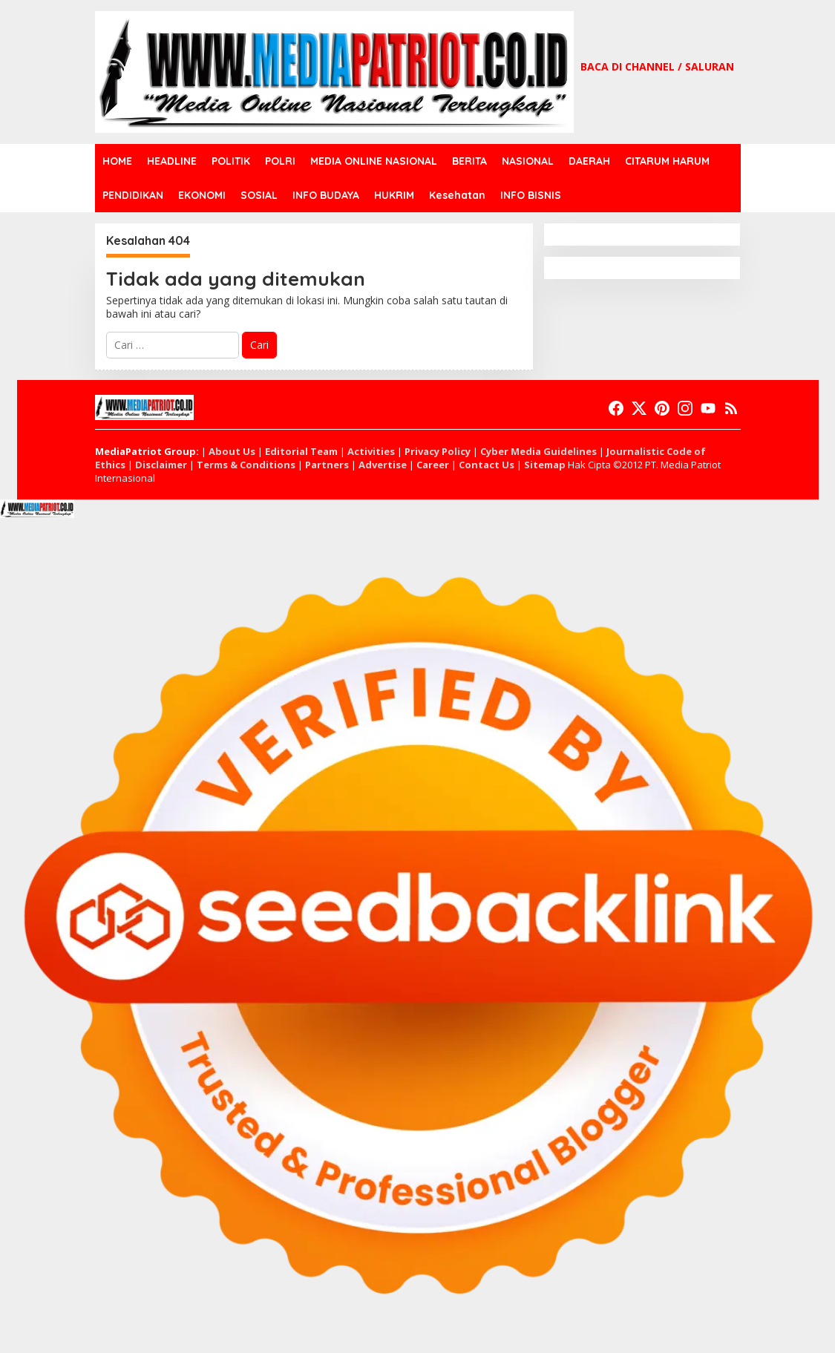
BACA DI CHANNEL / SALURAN (657, 66)
